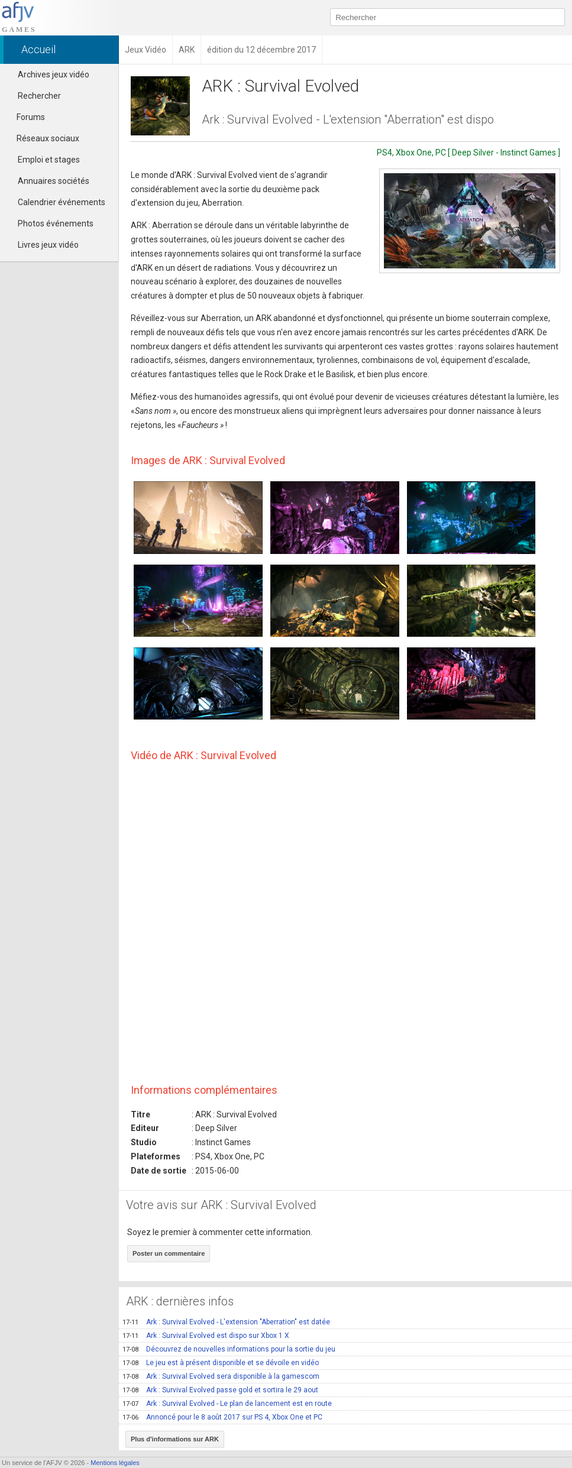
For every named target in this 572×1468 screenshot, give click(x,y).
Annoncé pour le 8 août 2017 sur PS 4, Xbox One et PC (222, 1417)
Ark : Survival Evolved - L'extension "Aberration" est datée (226, 1322)
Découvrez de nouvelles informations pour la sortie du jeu (228, 1349)
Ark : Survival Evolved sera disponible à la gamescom (220, 1376)
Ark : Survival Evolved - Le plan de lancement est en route (227, 1403)
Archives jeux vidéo (53, 74)
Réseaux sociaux (42, 138)
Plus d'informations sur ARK (175, 1439)
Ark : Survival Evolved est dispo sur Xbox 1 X (205, 1335)
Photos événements (55, 223)
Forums (25, 117)
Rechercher (39, 96)
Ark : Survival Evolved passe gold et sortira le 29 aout (220, 1390)
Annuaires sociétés (53, 181)
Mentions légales (115, 1462)
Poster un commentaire (169, 1253)
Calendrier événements (61, 202)
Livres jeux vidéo (48, 244)
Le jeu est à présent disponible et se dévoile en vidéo (220, 1363)
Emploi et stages (49, 159)
